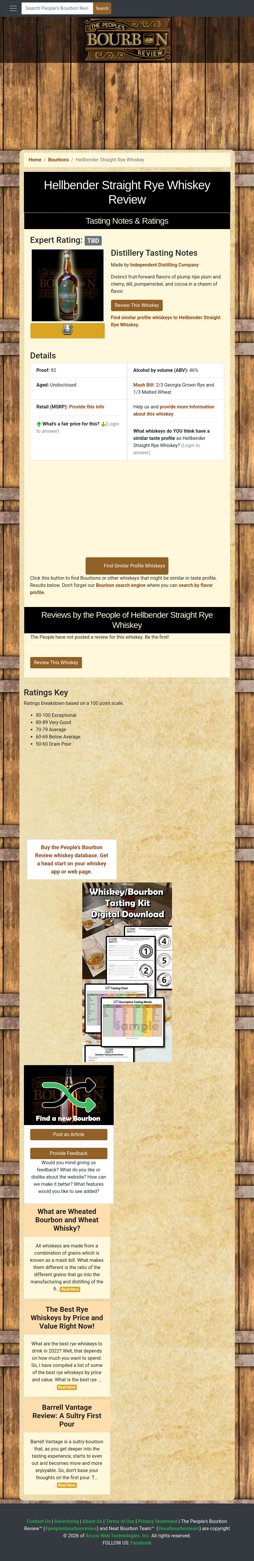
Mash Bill (143, 385)
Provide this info (86, 407)
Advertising (66, 1521)
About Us (92, 1521)
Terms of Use (120, 1521)
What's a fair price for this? (71, 424)
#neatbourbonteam (178, 1528)
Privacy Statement (157, 1521)
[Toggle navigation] (13, 8)
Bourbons (58, 160)
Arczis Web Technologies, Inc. (118, 1536)
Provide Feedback (68, 1153)
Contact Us (39, 1521)
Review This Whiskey (137, 305)
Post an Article (68, 1134)
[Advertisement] (127, 105)
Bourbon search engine (121, 585)
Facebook (140, 1543)
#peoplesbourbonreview (71, 1528)
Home (35, 160)
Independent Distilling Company (164, 265)
